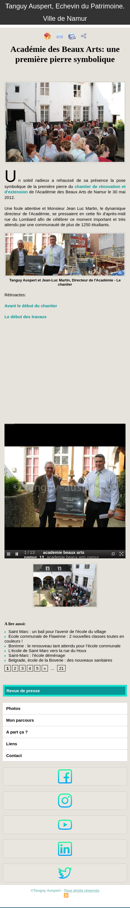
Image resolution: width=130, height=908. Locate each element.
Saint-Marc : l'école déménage (34, 655)
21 (61, 668)
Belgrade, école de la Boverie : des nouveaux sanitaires (58, 660)
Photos (13, 708)
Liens (11, 743)
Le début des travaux (25, 316)
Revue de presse (23, 690)
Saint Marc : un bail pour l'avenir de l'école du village (55, 631)
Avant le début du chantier (30, 305)
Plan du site (50, 896)
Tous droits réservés (81, 890)
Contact (14, 755)
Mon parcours (20, 720)
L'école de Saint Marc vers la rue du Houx (45, 650)
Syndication (79, 896)
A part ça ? (17, 732)
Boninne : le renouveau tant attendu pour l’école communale (62, 645)
